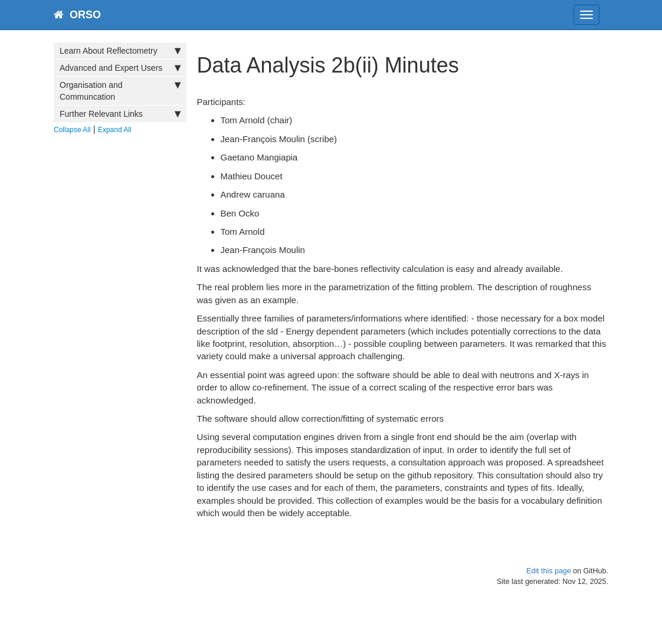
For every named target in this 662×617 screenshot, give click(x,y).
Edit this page (548, 571)
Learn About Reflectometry (120, 51)
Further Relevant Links (120, 114)
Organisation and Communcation (120, 90)
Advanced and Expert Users (120, 68)
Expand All (115, 130)
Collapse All (72, 130)
